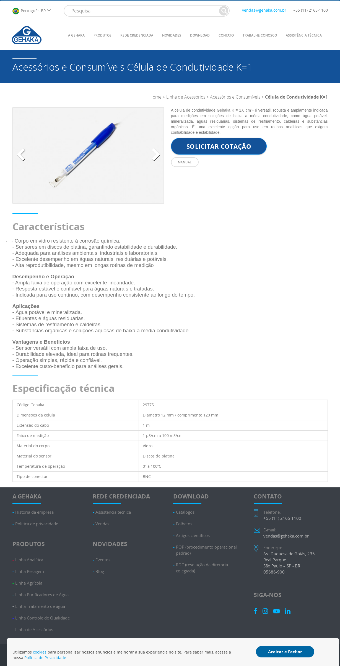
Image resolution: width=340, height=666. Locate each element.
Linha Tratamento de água (40, 606)
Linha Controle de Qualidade (42, 618)
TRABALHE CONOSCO (260, 35)
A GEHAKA (76, 35)
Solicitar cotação (218, 146)
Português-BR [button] (31, 11)
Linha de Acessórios (185, 97)
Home (155, 97)
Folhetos (184, 524)
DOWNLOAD (200, 35)
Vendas (102, 524)
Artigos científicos (193, 535)
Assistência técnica (113, 512)
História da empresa (34, 512)
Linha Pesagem (29, 571)
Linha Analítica (29, 560)
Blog (99, 571)
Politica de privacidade (36, 524)
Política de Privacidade (45, 657)
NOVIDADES (171, 35)
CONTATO (226, 35)
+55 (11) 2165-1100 (310, 10)
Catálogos (185, 512)
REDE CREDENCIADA (136, 35)
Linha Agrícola (28, 583)
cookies (39, 652)
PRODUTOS (102, 35)
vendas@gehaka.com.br (264, 10)
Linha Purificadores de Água (42, 595)
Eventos (102, 560)
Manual (185, 162)
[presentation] (20, 155)
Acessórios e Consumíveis (235, 97)
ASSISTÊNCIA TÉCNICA (304, 35)
